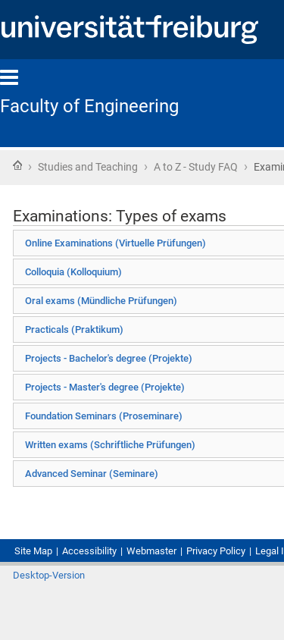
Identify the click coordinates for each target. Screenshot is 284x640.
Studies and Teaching (88, 167)
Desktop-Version (49, 575)
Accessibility (89, 551)
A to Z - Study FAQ (196, 167)
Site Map (33, 551)
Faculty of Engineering (89, 106)
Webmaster (151, 551)
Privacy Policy (215, 551)
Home (17, 165)
